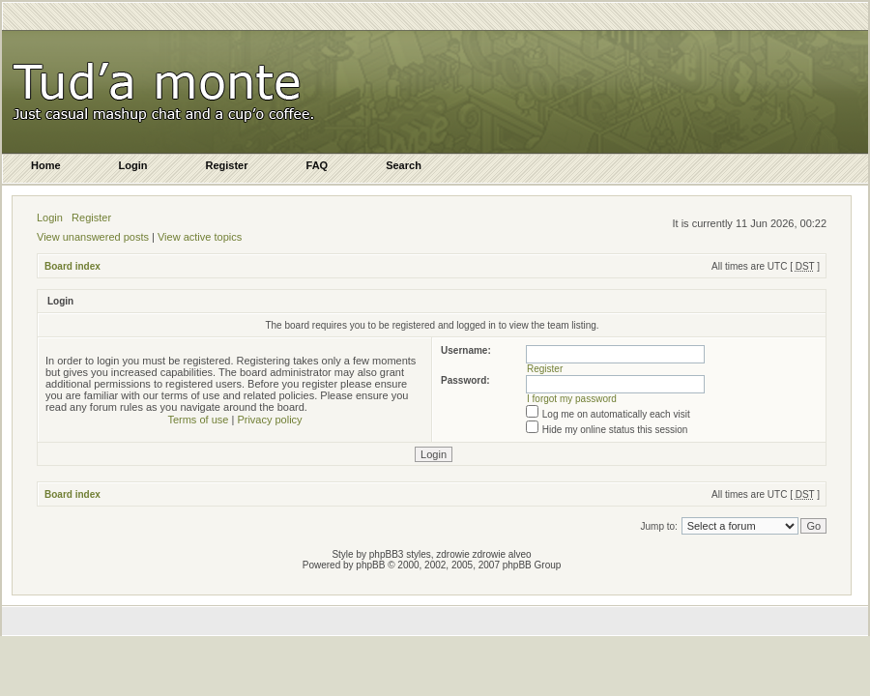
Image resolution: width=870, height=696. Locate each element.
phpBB (370, 565)
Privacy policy (269, 419)
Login (50, 217)
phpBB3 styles (400, 554)
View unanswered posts (93, 237)
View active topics (200, 237)
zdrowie (489, 554)
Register (91, 217)
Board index (72, 266)
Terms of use (197, 419)
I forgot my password (572, 398)
